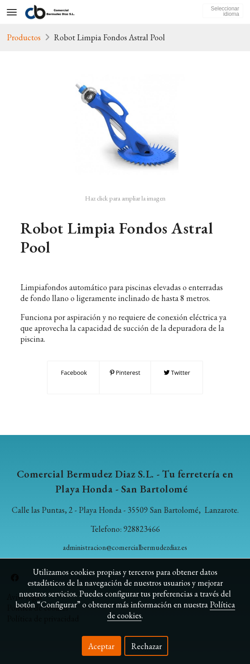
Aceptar (101, 646)
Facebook (73, 372)
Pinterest (125, 372)
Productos (24, 37)
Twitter (177, 372)
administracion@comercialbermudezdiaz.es (125, 547)
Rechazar (146, 646)
